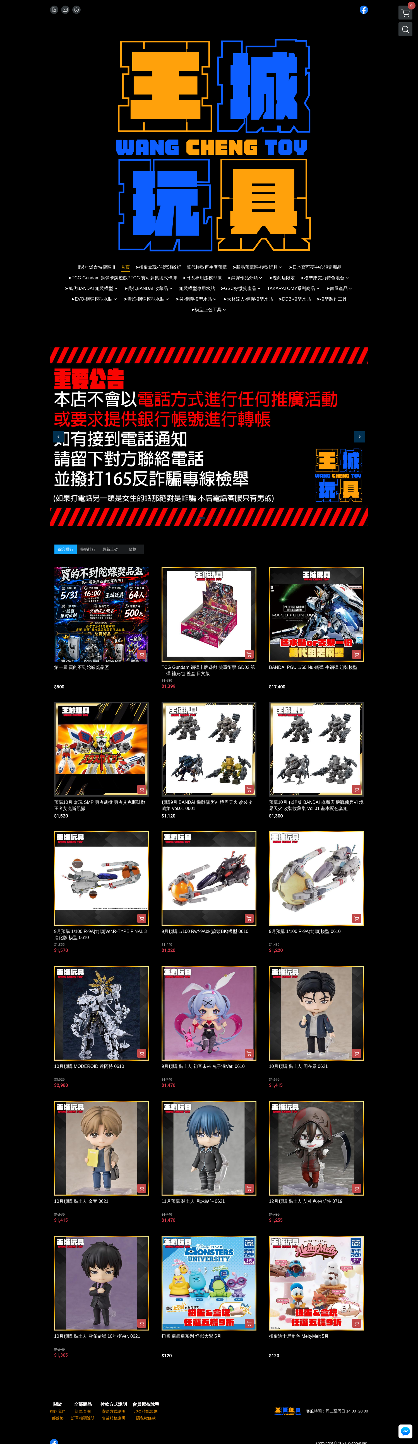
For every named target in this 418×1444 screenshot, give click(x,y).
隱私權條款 (146, 1418)
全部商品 (83, 1404)
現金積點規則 (146, 1411)
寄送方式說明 (113, 1411)
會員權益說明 (146, 1404)
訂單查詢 (83, 1411)
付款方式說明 (113, 1404)
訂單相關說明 (83, 1418)
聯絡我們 (58, 1411)
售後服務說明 (113, 1418)
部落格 (58, 1418)
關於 (57, 1404)
